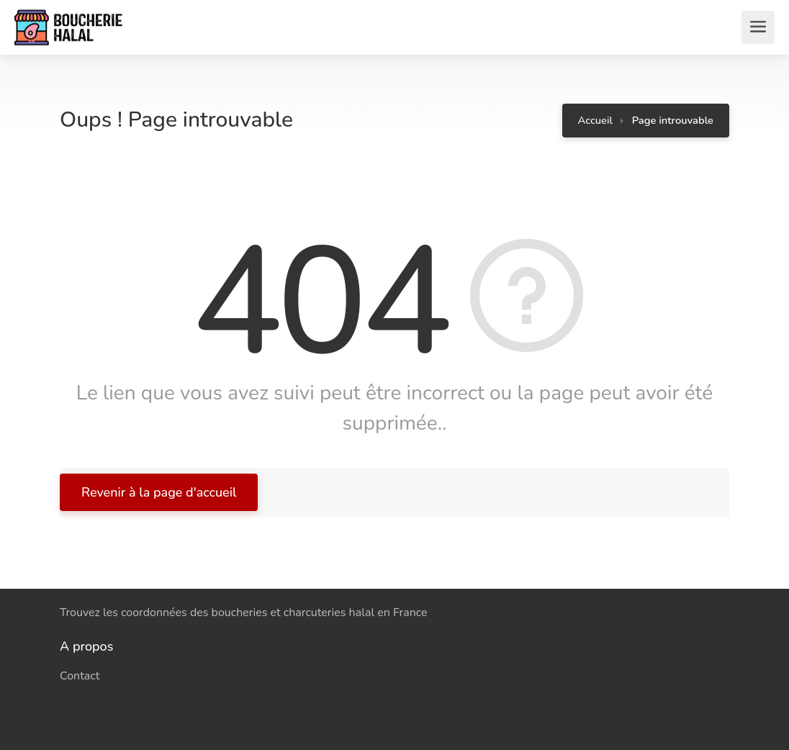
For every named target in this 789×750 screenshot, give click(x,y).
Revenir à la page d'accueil (158, 492)
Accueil (595, 120)
